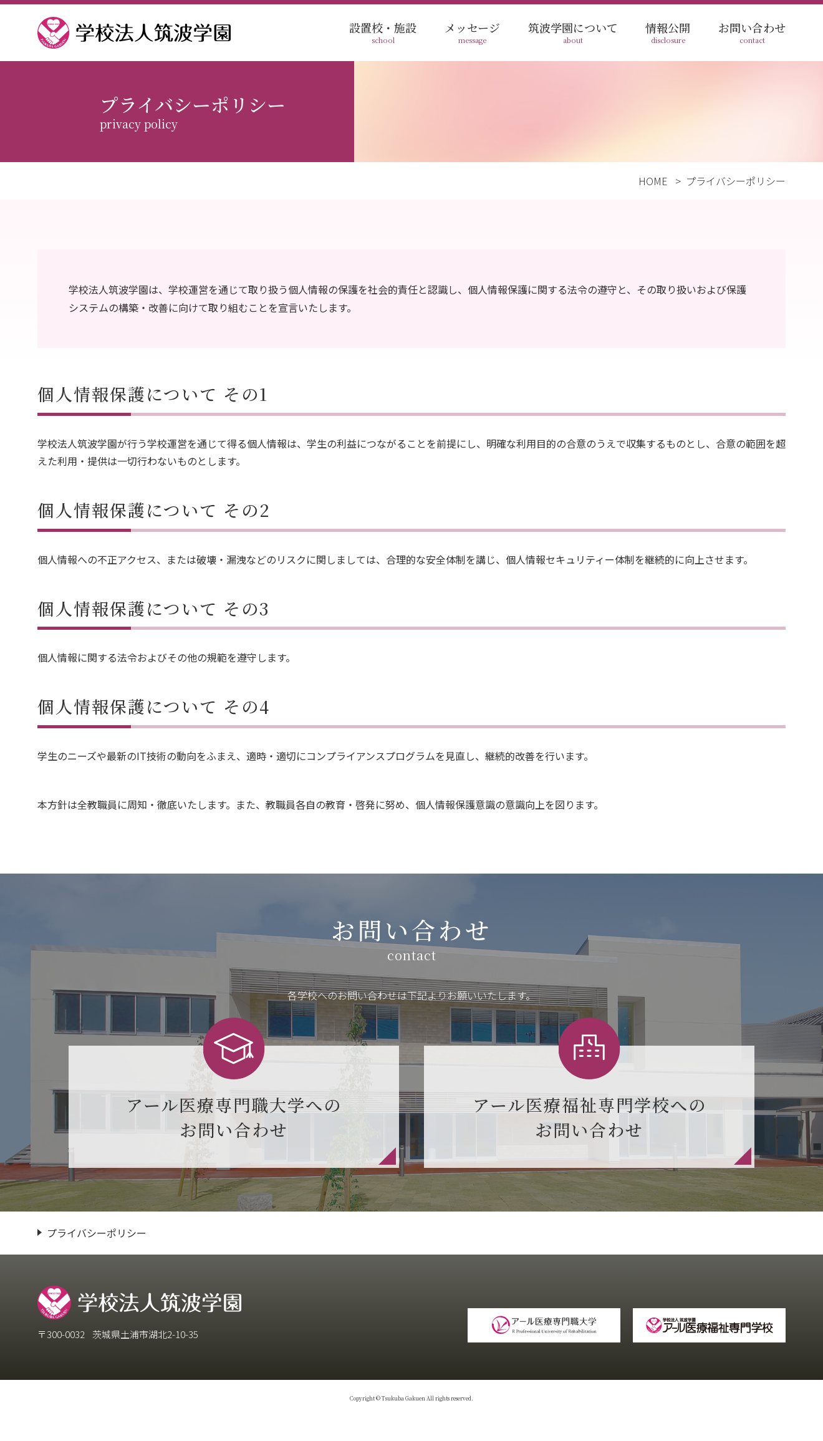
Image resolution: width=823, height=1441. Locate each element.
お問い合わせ (752, 33)
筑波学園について (573, 33)
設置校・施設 (382, 33)
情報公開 (667, 33)
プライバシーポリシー (97, 1232)
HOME (653, 180)
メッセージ (472, 33)
